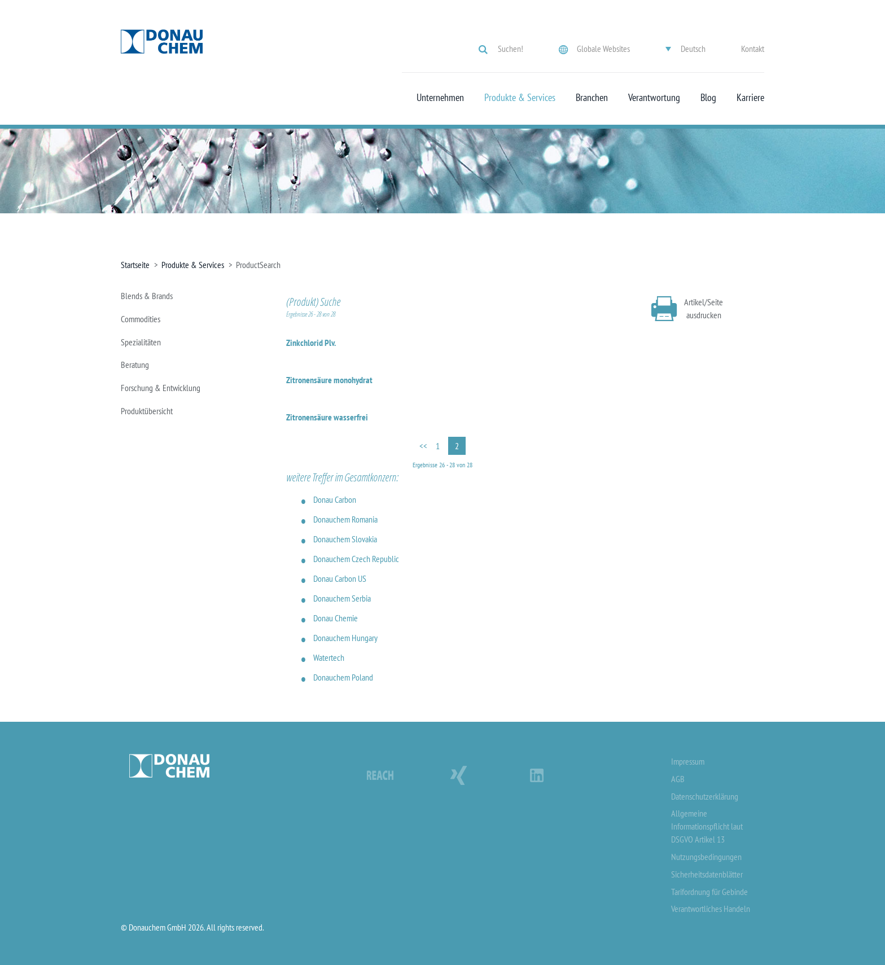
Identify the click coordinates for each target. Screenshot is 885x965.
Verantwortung (654, 97)
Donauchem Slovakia (345, 539)
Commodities (140, 318)
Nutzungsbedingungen (706, 856)
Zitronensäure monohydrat (329, 379)
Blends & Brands (147, 295)
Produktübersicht (147, 410)
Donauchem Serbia (342, 598)
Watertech (328, 657)
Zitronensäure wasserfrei (327, 417)
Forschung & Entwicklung (160, 387)
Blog (708, 97)
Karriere (750, 97)
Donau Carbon (334, 499)
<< (423, 445)
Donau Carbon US (339, 578)
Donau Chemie (335, 618)
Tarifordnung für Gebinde (709, 891)
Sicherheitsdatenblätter (707, 874)
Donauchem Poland (343, 677)
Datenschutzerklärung (704, 796)
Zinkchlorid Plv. (311, 342)
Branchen (592, 97)
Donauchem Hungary (345, 637)
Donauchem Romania (345, 519)
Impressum (687, 761)
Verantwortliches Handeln (710, 908)
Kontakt (752, 48)
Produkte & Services (519, 97)
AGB (678, 778)
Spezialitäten (141, 342)
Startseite (135, 264)
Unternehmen (440, 97)
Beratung (135, 364)
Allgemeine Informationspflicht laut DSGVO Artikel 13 (707, 826)
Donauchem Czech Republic (356, 558)
